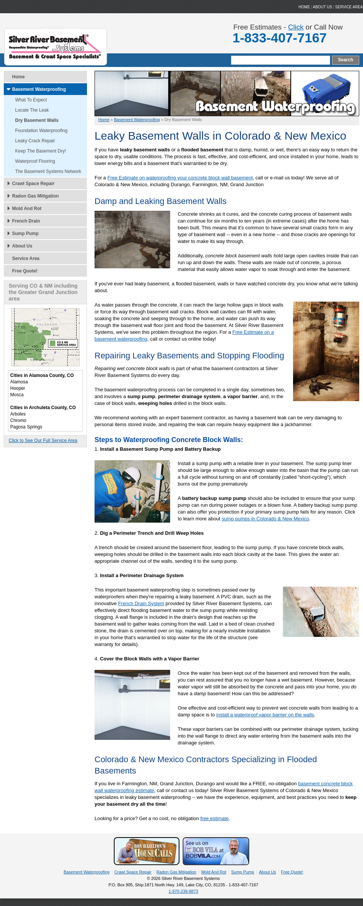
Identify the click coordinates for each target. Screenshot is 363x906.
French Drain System (141, 603)
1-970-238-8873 (183, 891)
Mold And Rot (27, 208)
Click (296, 27)
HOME (304, 7)
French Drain (26, 221)
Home (18, 76)
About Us (22, 246)
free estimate (214, 818)
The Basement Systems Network (48, 171)
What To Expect (31, 100)
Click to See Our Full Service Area (43, 440)
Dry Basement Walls (37, 120)
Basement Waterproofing (39, 89)
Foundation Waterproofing (41, 130)
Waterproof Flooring (35, 161)
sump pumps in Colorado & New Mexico (265, 518)
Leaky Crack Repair (35, 140)
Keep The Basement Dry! (40, 151)
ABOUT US (322, 7)
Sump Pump (25, 233)
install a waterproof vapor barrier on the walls (265, 715)
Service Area (349, 7)
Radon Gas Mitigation (35, 196)
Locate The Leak (32, 110)
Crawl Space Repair (33, 183)
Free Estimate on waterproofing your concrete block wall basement (180, 178)
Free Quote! (24, 271)
